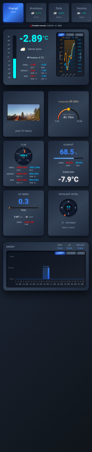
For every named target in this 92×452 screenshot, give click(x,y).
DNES (61, 35)
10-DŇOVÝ (60, 253)
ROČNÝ (81, 253)
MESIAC (79, 35)
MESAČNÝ (71, 253)
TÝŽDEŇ (70, 35)
